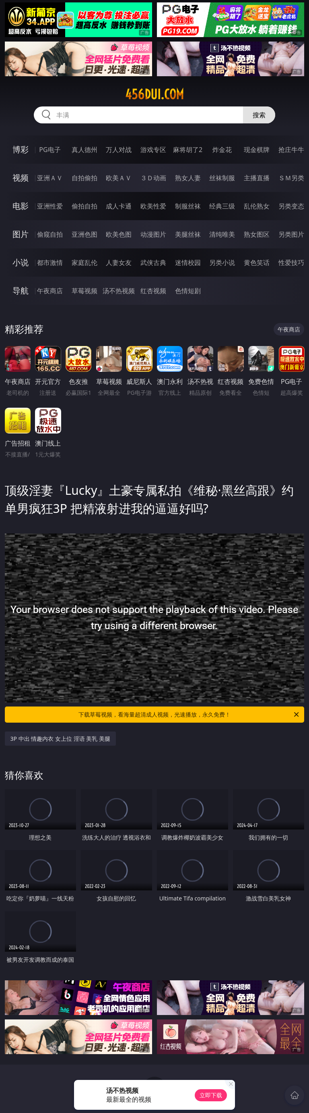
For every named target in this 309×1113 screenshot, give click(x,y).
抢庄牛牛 (291, 149)
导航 (20, 290)
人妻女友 (119, 262)
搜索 (259, 114)
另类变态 (291, 206)
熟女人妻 (188, 177)
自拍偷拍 (84, 177)
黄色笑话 (257, 262)
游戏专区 (153, 149)
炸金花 (222, 149)
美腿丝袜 (188, 234)
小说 (20, 262)
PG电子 (49, 149)
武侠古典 (153, 262)
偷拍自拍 (84, 206)
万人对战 (119, 149)
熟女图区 (257, 234)
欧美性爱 (153, 206)
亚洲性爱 (50, 206)
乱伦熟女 (257, 206)
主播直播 (257, 177)
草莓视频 (84, 290)
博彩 (20, 149)
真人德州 (84, 149)
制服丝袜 (188, 206)
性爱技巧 (291, 262)
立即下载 (211, 1095)
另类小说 (222, 262)
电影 (20, 205)
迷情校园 (188, 262)
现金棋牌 (257, 149)
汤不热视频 (119, 290)
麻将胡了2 (187, 149)
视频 (20, 177)
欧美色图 (119, 234)
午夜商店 (50, 290)
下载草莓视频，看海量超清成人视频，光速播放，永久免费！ (189, 714)
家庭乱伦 (84, 262)
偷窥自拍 (50, 234)
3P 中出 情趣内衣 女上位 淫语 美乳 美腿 (60, 738)
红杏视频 (153, 290)
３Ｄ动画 (153, 177)
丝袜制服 (222, 177)
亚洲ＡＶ (50, 177)
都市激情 (50, 262)
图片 (20, 234)
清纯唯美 (222, 234)
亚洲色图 (84, 234)
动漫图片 (153, 234)
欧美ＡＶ (119, 177)
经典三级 (222, 206)
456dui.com (154, 94)
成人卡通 (119, 206)
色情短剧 (188, 290)
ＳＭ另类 (291, 177)
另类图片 (291, 234)
